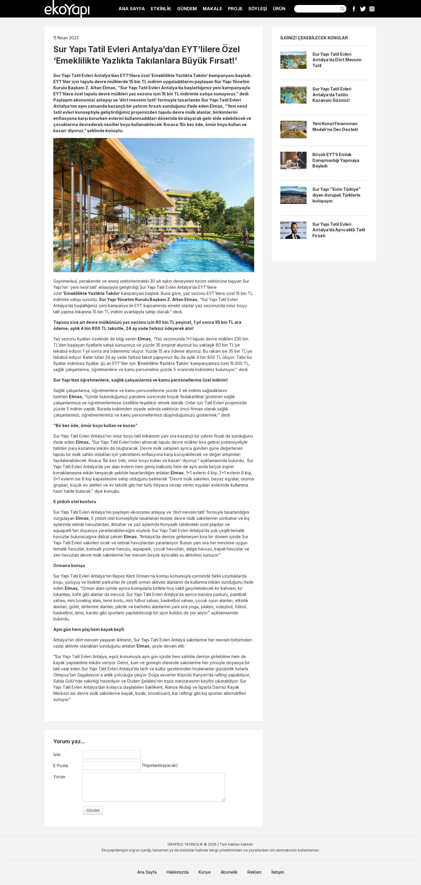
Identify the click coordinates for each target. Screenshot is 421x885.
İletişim (277, 872)
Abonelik (229, 872)
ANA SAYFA (131, 8)
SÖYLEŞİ (257, 8)
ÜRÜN (279, 8)
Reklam (254, 872)
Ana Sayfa (147, 872)
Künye (205, 872)
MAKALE (212, 8)
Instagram (372, 9)
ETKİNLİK (161, 8)
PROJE (235, 8)
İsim (57, 754)
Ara (342, 9)
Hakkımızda (178, 872)
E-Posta (60, 765)
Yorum (59, 776)
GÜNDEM (187, 8)
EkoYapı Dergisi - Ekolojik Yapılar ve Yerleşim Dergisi (67, 9)
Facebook (354, 9)
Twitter (363, 9)
